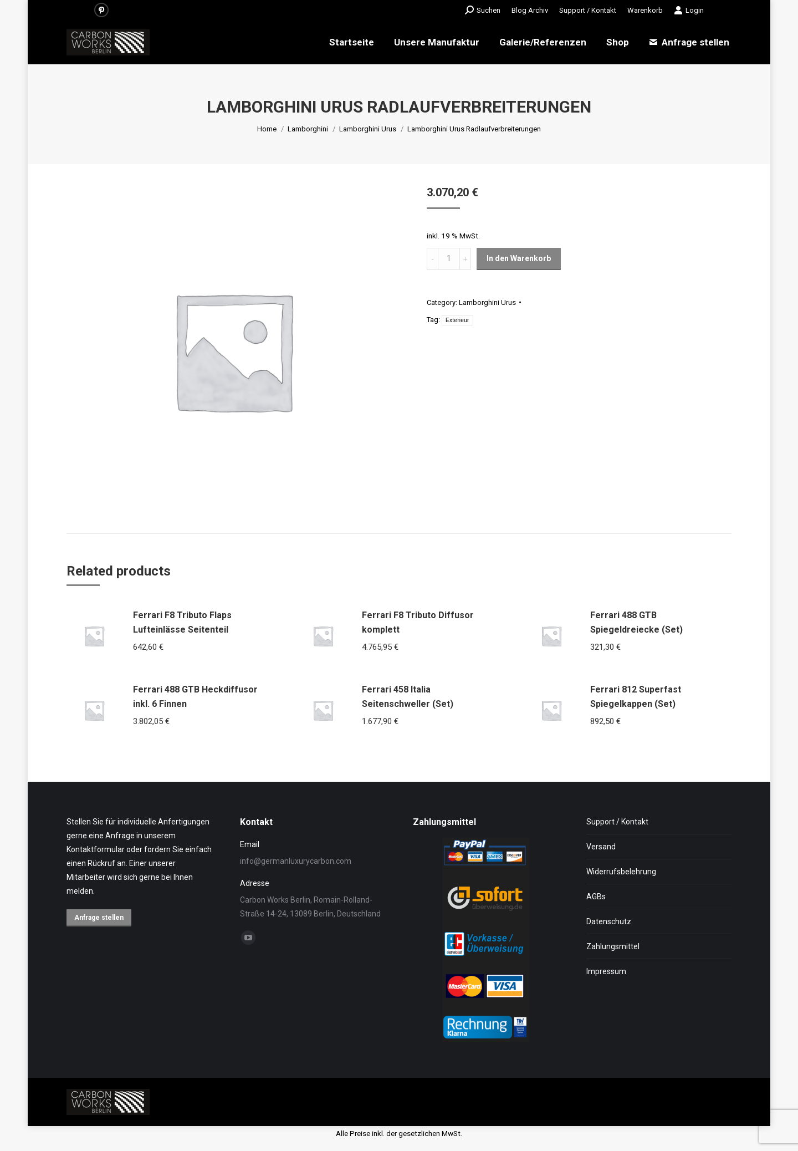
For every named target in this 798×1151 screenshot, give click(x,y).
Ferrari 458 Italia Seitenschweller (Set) (407, 696)
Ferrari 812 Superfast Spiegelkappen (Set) (635, 696)
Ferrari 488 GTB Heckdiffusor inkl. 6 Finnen (195, 696)
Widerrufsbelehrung (621, 871)
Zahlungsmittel (613, 946)
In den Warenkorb (519, 258)
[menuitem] (529, 10)
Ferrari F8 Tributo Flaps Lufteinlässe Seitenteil (182, 622)
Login (689, 10)
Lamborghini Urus (487, 302)
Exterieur (457, 320)
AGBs (596, 896)
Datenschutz (608, 921)
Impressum (606, 971)
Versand (601, 846)
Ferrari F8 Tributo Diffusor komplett (418, 622)
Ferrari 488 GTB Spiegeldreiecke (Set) (636, 622)
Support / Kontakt (617, 821)
